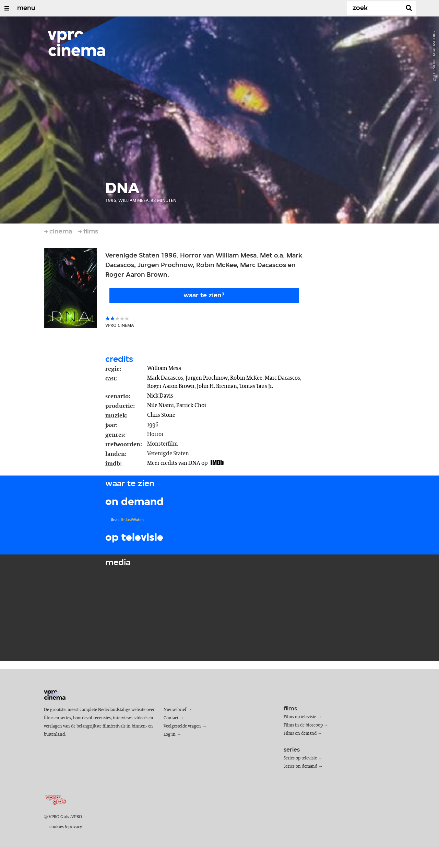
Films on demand (300, 733)
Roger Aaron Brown (170, 386)
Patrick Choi (191, 405)
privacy (75, 827)
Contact (171, 718)
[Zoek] (376, 8)
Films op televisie (300, 717)
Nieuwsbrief (175, 710)
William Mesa (164, 368)
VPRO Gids (59, 817)
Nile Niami (160, 405)
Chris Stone (161, 415)
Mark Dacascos (165, 378)
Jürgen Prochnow (207, 378)
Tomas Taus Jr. (256, 386)
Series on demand (300, 766)
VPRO (76, 817)
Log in (170, 734)
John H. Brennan (217, 386)
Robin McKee (246, 378)
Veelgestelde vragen (182, 726)
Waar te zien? (204, 295)
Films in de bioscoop (303, 725)
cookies (56, 827)
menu (26, 8)
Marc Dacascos (282, 378)
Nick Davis (160, 396)
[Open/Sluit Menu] (7, 8)
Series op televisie (300, 758)
